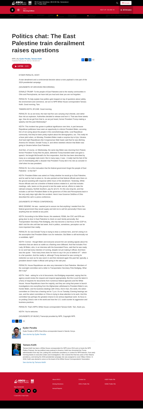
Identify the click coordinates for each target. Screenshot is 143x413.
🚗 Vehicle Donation (91, 20)
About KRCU (56, 384)
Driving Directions (57, 388)
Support (40, 20)
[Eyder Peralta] (16, 337)
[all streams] (126, 14)
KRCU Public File (84, 388)
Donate (128, 5)
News (12, 20)
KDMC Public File (110, 388)
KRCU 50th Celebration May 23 (117, 20)
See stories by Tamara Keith (34, 367)
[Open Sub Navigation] (11, 23)
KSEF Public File (110, 384)
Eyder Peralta (25, 63)
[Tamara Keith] (16, 354)
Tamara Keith (36, 63)
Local (21, 20)
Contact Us (82, 384)
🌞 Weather (60, 20)
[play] (12, 14)
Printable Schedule (72, 20)
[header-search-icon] (118, 5)
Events (51, 20)
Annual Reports (57, 393)
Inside (30, 20)
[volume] (18, 14)
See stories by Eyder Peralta (34, 339)
